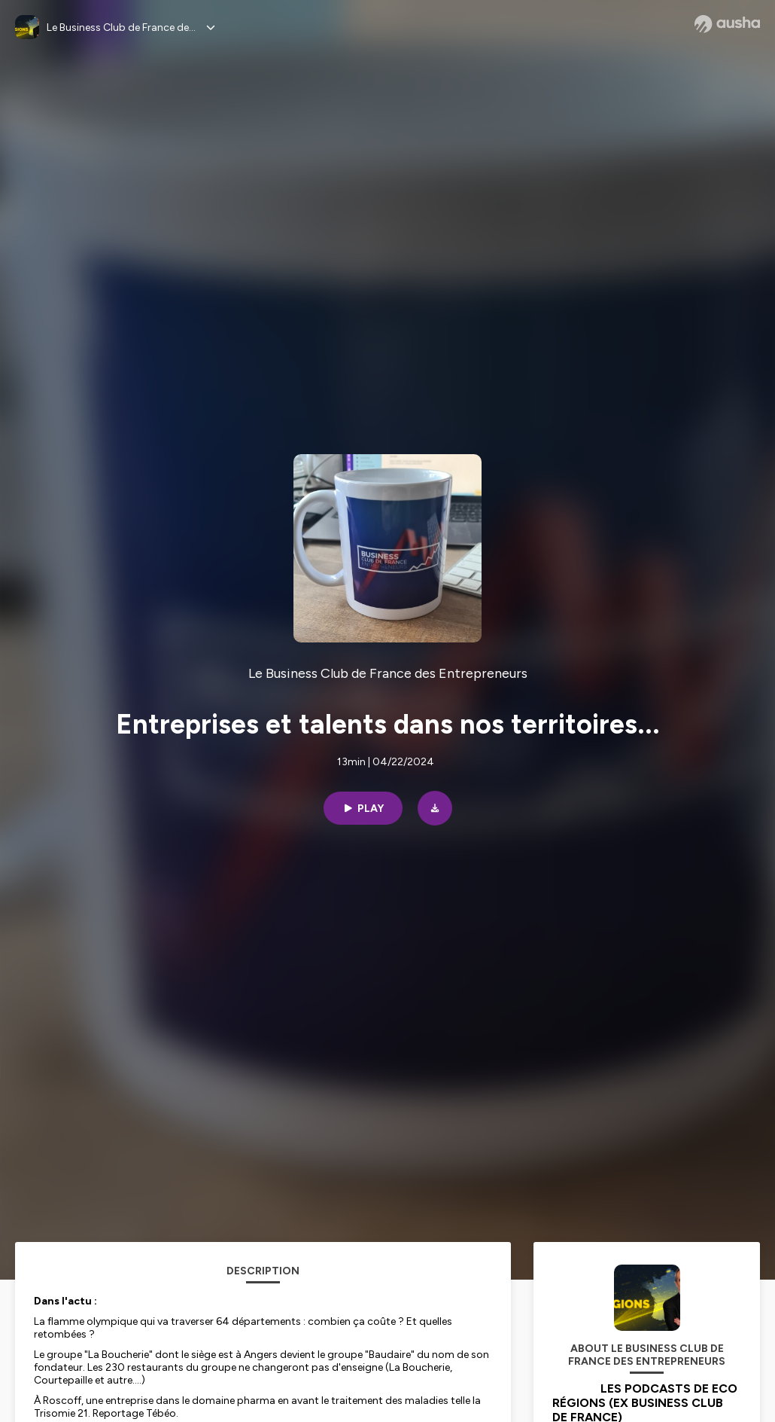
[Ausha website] (727, 24)
